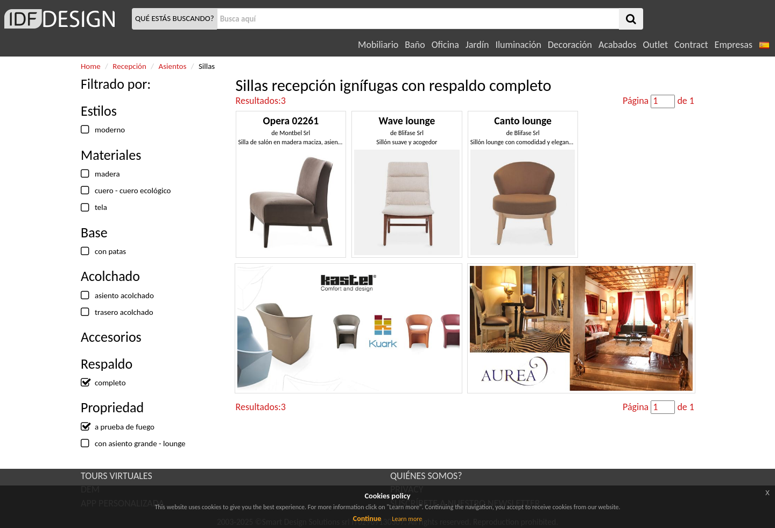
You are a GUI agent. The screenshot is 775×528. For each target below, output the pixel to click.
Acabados (617, 45)
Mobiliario (378, 45)
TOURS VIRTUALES (116, 476)
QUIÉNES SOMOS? (426, 476)
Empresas (733, 45)
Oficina (445, 45)
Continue (367, 518)
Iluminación (518, 45)
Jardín (477, 45)
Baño (415, 45)
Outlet (655, 45)
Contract (691, 45)
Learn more (407, 519)
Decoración (570, 45)
